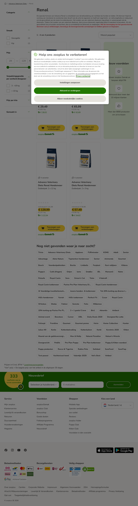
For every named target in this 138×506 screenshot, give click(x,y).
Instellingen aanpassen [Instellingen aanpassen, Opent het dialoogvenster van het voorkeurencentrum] (70, 82)
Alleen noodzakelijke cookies (70, 98)
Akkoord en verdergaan (70, 90)
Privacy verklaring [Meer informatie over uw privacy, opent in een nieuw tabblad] (83, 76)
